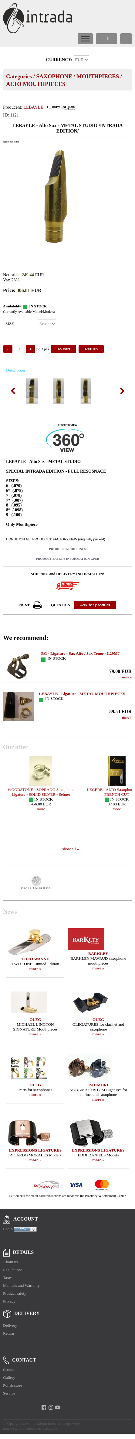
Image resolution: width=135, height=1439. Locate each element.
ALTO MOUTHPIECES (35, 84)
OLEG (35, 1019)
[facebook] (43, 1407)
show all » (70, 849)
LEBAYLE (33, 107)
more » (35, 968)
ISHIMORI (98, 1085)
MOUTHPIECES (97, 76)
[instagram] (50, 1407)
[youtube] (57, 1407)
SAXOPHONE (54, 76)
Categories (19, 76)
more (127, 677)
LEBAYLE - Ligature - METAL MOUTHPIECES (82, 693)
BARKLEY (98, 953)
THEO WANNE (35, 959)
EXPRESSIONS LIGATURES (35, 1150)
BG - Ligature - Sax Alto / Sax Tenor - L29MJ (80, 653)
